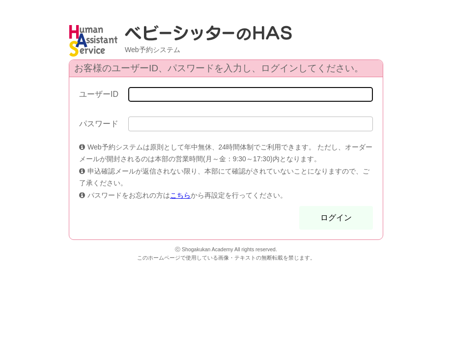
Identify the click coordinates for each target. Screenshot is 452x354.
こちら (180, 195)
